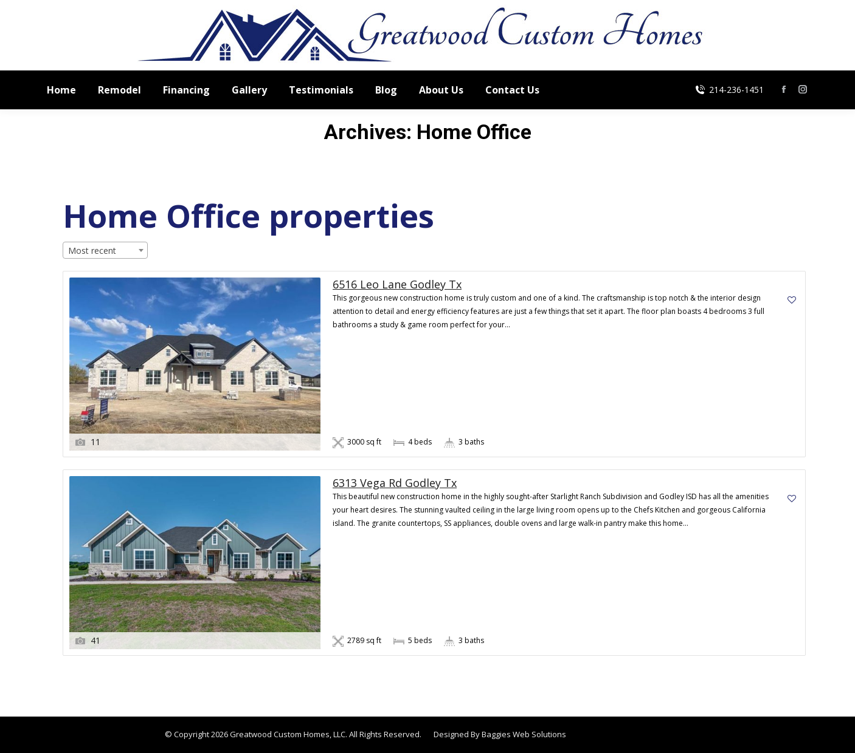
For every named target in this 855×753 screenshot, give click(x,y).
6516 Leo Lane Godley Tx (397, 284)
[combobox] (105, 250)
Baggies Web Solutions (524, 734)
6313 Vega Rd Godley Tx (395, 483)
